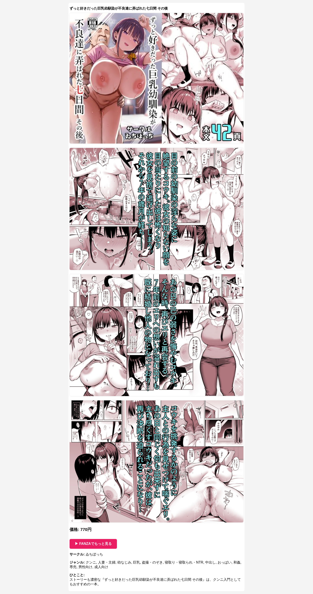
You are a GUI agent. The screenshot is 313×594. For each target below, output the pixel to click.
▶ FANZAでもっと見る (93, 543)
